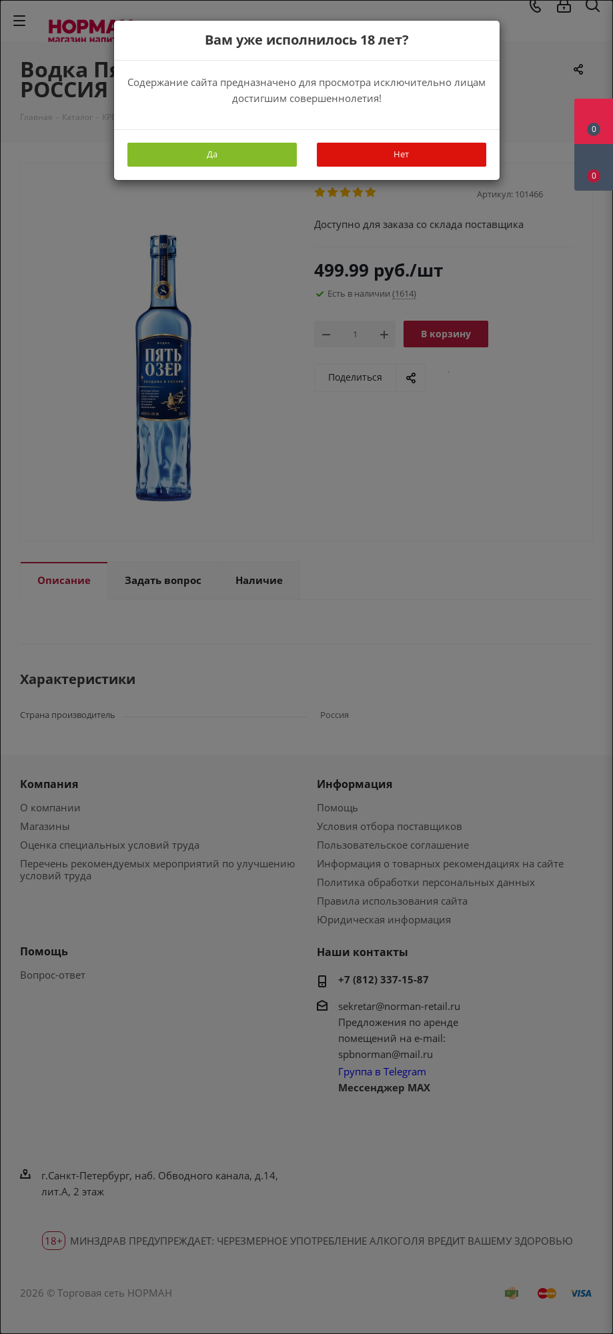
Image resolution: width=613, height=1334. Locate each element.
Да (212, 154)
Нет (401, 154)
